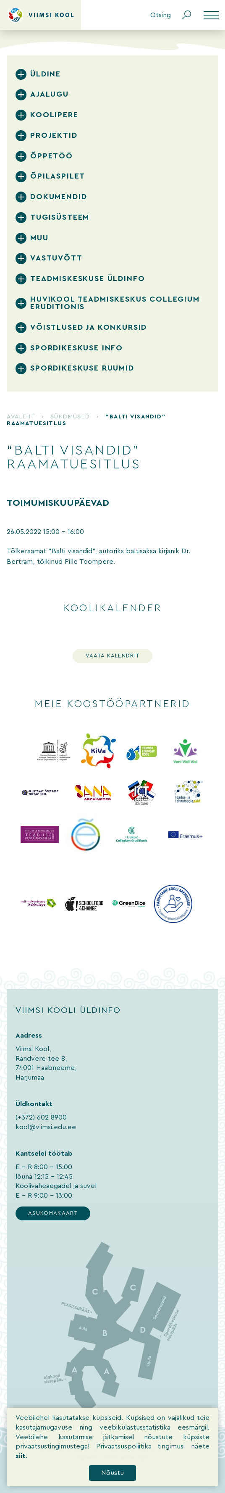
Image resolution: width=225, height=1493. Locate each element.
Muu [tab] (39, 238)
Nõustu (112, 1483)
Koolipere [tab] (54, 115)
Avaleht (21, 417)
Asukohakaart (53, 1213)
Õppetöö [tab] (51, 156)
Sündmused (70, 417)
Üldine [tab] (45, 74)
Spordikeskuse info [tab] (76, 348)
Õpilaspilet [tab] (57, 176)
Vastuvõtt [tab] (56, 258)
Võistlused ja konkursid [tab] (88, 327)
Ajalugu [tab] (49, 94)
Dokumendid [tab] (58, 197)
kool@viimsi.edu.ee (46, 1127)
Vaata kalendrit (113, 656)
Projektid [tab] (53, 135)
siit (21, 1467)
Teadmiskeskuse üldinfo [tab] (87, 279)
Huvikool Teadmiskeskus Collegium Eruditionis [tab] (115, 303)
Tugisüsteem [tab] (59, 217)
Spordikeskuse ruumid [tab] (82, 368)
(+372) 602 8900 (41, 1117)
